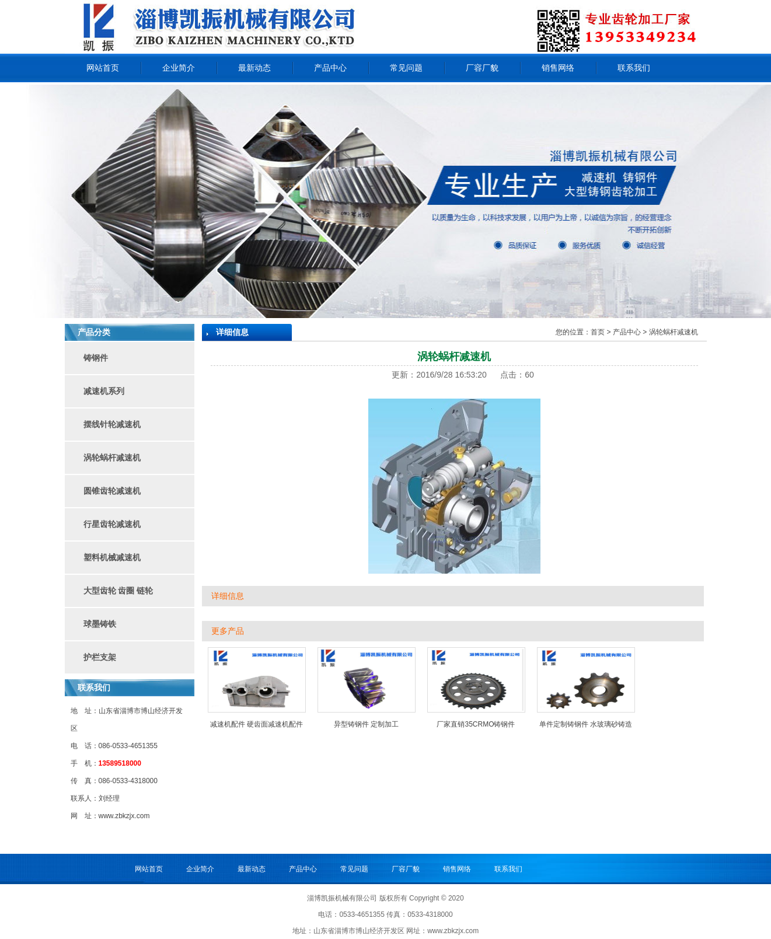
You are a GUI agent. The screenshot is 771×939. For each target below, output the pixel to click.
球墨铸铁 (99, 624)
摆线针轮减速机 (112, 424)
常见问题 (406, 67)
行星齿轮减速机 (112, 524)
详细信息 (227, 596)
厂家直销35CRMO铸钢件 (476, 724)
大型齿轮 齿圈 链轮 (118, 590)
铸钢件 (95, 357)
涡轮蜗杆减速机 (112, 457)
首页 (598, 332)
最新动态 (254, 67)
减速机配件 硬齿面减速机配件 (256, 724)
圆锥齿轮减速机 (112, 490)
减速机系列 (103, 391)
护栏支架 (99, 657)
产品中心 (330, 67)
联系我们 (634, 67)
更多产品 (227, 631)
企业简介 (178, 67)
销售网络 (558, 67)
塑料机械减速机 (112, 557)
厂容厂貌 (482, 67)
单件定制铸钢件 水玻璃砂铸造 (585, 724)
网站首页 (102, 67)
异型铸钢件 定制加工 (366, 724)
